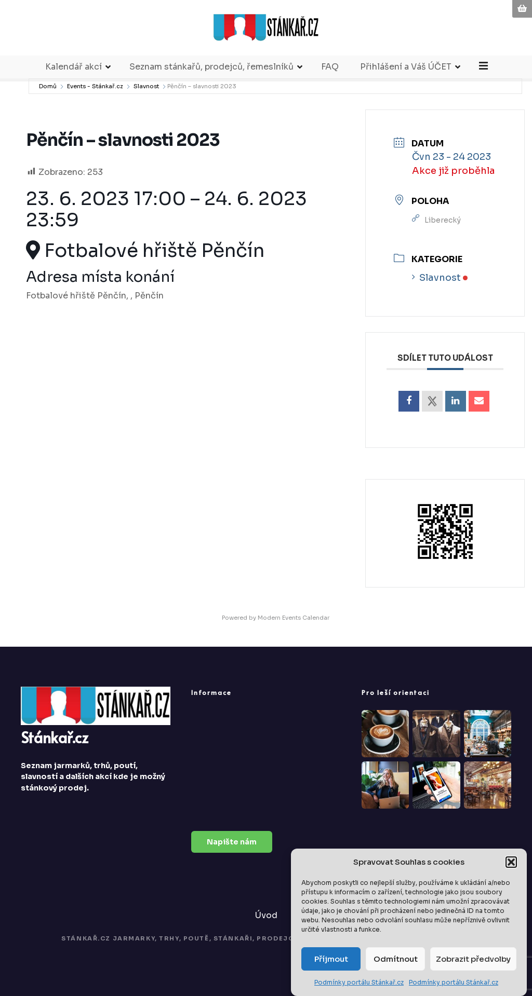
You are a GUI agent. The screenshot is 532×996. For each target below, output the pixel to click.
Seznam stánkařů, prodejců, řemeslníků (212, 72)
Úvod (266, 921)
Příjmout (331, 959)
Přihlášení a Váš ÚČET (406, 72)
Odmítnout (396, 959)
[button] (511, 862)
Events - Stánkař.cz (95, 92)
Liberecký (442, 226)
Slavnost (146, 92)
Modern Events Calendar (293, 623)
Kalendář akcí (74, 72)
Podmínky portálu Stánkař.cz (359, 982)
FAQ (330, 72)
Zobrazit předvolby (473, 959)
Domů (48, 92)
